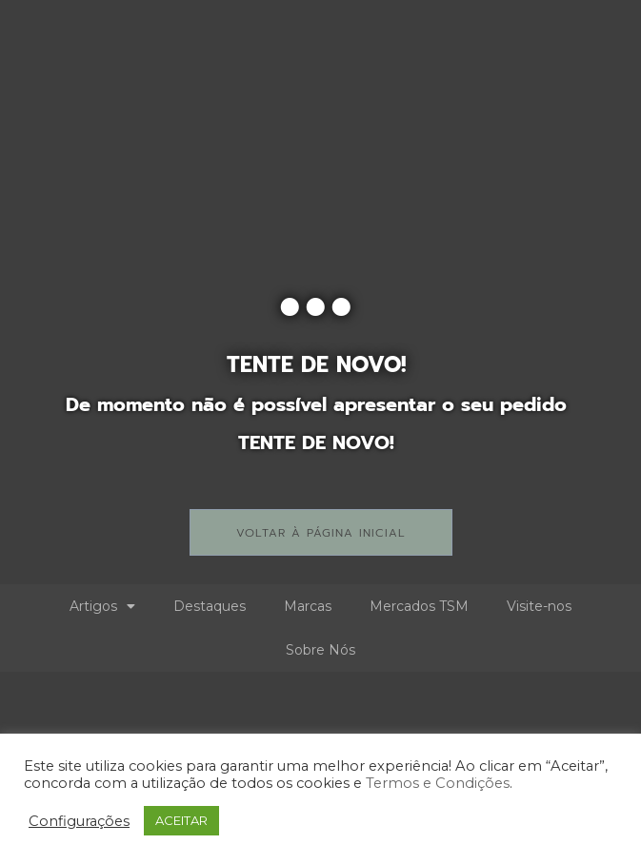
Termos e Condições (438, 783)
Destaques (209, 606)
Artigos (102, 606)
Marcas (307, 606)
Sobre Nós (320, 649)
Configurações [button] (79, 821)
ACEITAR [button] (181, 820)
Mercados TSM (419, 606)
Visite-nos (539, 606)
